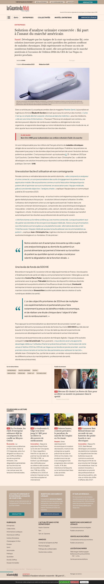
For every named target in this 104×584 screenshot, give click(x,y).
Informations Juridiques (14, 532)
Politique (10, 553)
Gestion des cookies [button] (45, 552)
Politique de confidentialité (47, 549)
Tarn (39, 530)
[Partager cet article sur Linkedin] (84, 60)
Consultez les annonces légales (80, 527)
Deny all (75, 582)
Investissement (72, 2)
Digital (35, 370)
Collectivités (44, 17)
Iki (66, 154)
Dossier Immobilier (13, 563)
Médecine (21, 373)
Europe (9, 544)
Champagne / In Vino (13, 541)
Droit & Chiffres (12, 560)
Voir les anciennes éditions (79, 559)
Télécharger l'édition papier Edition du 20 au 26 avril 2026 (80, 554)
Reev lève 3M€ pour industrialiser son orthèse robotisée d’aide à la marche (51, 138)
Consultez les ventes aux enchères (81, 539)
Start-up (31, 373)
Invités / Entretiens (63, 17)
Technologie (41, 373)
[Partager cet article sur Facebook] (81, 60)
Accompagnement (57, 2)
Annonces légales (51, 514)
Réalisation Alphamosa (33, 569)
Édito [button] (16, 17)
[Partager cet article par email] (88, 60)
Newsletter (88, 2)
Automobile (11, 550)
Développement (41, 2)
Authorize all (64, 582)
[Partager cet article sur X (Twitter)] (77, 60)
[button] (9, 17)
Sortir (8, 547)
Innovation (11, 373)
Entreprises (28, 17)
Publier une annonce (77, 530)
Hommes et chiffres (13, 535)
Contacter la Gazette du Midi (48, 543)
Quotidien (10, 556)
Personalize (84, 582)
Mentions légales (44, 546)
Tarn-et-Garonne (44, 533)
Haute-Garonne (24, 370)
